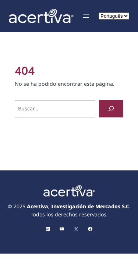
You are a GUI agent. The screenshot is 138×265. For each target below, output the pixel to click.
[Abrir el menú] (86, 16)
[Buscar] (111, 108)
